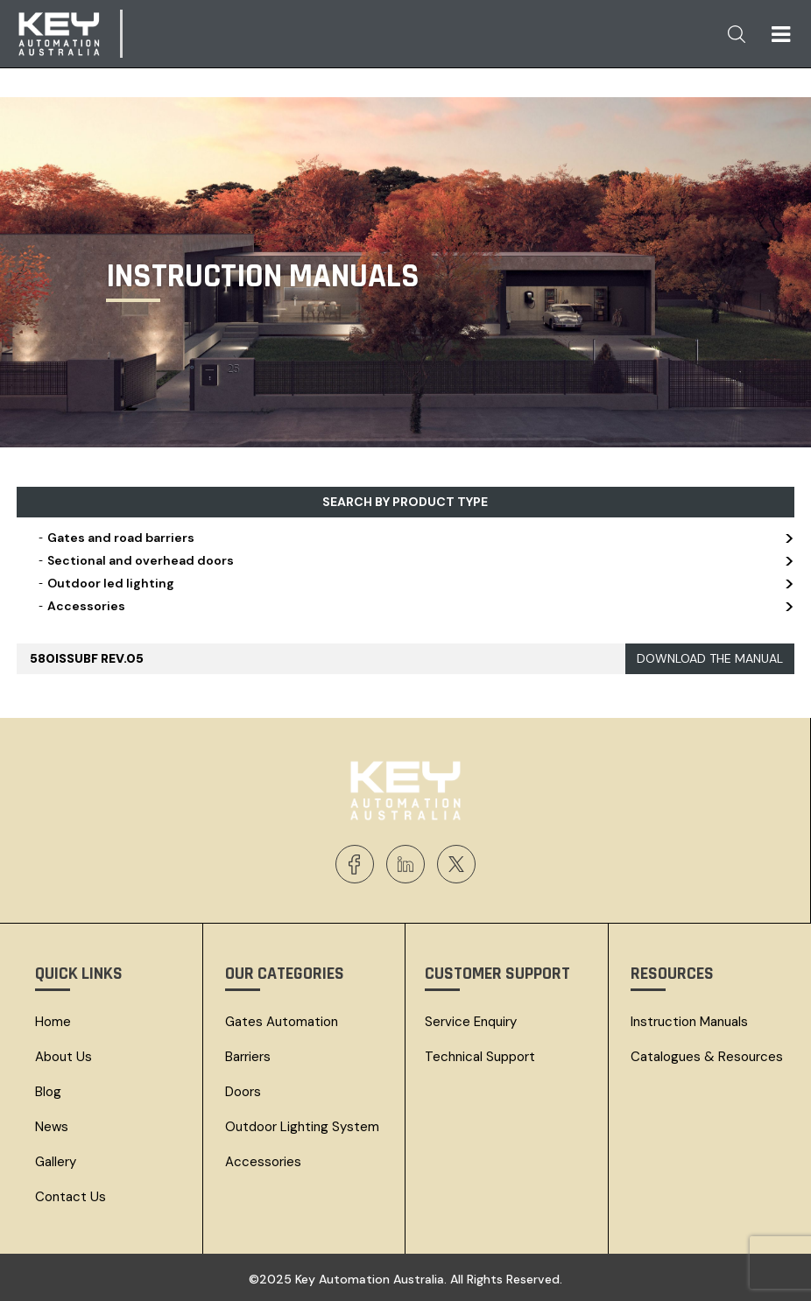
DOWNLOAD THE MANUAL (710, 658)
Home (53, 1021)
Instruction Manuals (689, 1021)
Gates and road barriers (414, 537)
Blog (48, 1092)
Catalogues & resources (707, 1056)
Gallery (55, 1162)
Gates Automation (281, 1021)
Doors (243, 1092)
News (51, 1127)
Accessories (414, 605)
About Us (63, 1056)
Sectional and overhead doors (414, 560)
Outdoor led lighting (414, 583)
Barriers (248, 1056)
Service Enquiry (471, 1021)
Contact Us (70, 1197)
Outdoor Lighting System (302, 1127)
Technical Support (480, 1056)
